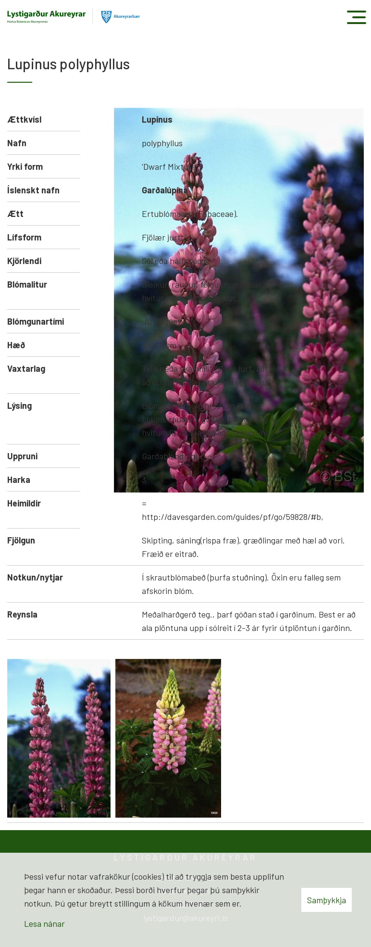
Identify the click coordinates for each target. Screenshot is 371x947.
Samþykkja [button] (326, 900)
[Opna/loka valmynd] (356, 17)
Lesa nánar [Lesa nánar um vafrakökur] (44, 923)
